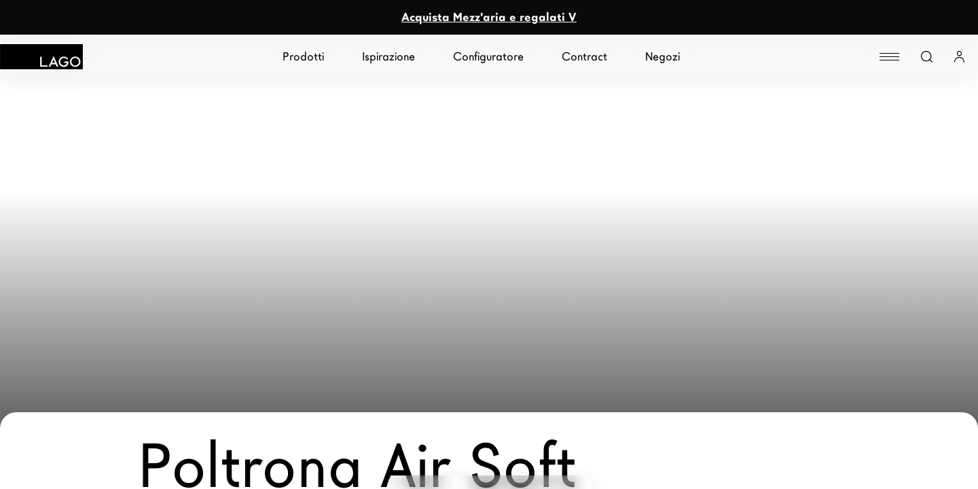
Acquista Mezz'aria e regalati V (489, 17)
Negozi (662, 57)
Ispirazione (388, 57)
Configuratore (488, 57)
